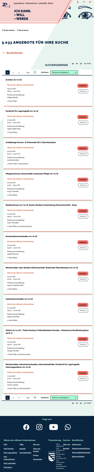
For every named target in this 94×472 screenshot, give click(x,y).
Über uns (66, 444)
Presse (35, 455)
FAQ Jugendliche (10, 453)
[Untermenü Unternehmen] (31, 3)
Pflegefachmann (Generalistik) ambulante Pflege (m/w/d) (32, 174)
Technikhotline (25, 453)
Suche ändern (9, 30)
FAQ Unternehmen (9, 458)
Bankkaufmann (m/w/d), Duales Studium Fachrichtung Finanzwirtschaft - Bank (41, 205)
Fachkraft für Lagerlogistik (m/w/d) (22, 111)
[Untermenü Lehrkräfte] (42, 3)
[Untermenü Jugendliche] (18, 3)
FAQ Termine (9, 449)
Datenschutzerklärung (81, 448)
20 (77, 63)
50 (81, 63)
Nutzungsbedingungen (81, 453)
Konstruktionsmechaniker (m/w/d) (21, 236)
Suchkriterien (13, 52)
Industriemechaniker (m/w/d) (19, 299)
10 (73, 63)
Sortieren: (45, 72)
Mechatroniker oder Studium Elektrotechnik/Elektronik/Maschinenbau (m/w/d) (42, 268)
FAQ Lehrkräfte (10, 463)
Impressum (76, 444)
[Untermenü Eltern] (50, 3)
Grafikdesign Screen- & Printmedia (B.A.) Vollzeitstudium (31, 142)
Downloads (37, 459)
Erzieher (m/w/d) (14, 80)
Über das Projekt (36, 450)
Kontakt (22, 449)
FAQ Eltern (8, 467)
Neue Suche (23, 30)
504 (28, 72)
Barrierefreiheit (78, 457)
